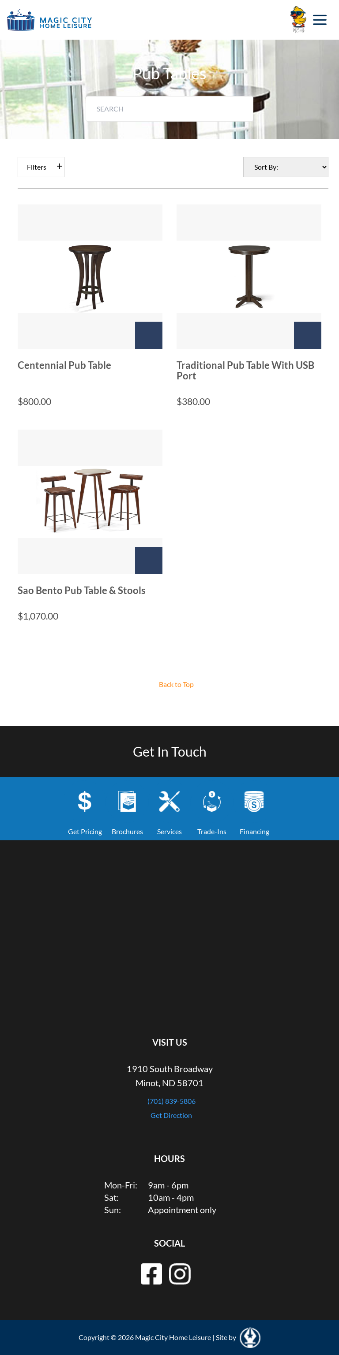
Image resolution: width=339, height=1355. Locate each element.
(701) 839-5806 (171, 1101)
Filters (36, 167)
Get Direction (171, 1115)
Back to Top (176, 684)
